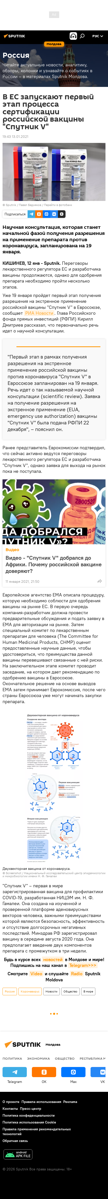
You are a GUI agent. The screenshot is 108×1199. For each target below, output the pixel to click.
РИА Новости (39, 313)
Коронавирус (30, 991)
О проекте (11, 1101)
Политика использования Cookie (29, 1122)
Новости (51, 991)
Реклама (70, 1101)
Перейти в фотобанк (58, 205)
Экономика (38, 1058)
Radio (76, 974)
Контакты (10, 1108)
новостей (52, 959)
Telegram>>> (82, 965)
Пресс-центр (30, 1108)
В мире (88, 991)
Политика (12, 1058)
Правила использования (41, 1101)
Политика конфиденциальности (29, 1115)
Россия (10, 991)
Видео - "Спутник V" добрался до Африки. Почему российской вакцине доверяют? (54, 564)
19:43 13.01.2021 (15, 136)
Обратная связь (15, 1140)
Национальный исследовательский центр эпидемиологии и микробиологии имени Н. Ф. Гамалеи (54, 874)
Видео (12, 550)
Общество (70, 991)
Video (36, 974)
